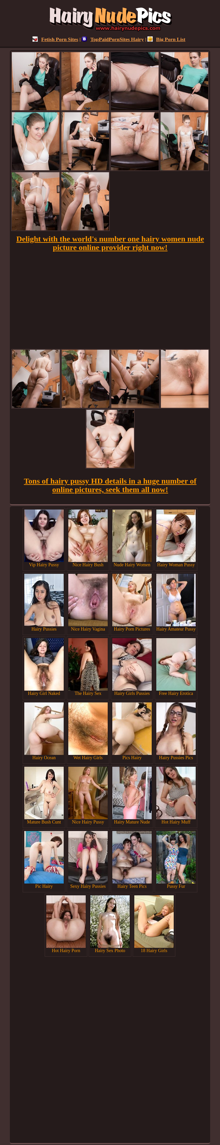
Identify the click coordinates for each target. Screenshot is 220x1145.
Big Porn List (166, 39)
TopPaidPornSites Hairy (113, 39)
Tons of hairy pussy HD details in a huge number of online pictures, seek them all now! (110, 485)
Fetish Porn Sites (55, 39)
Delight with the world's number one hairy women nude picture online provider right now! (110, 243)
